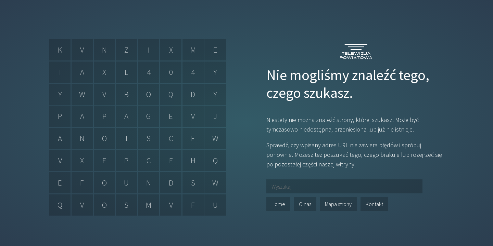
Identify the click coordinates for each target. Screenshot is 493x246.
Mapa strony (338, 204)
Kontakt (374, 204)
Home (278, 204)
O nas (305, 204)
